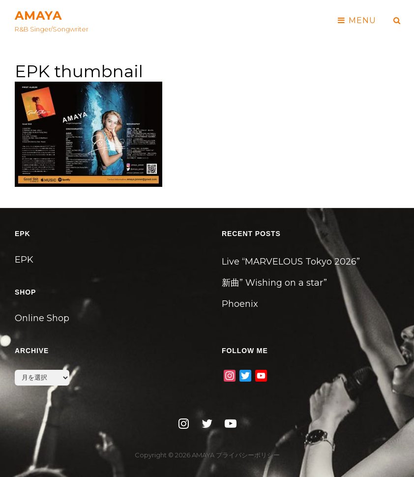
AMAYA (38, 15)
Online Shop (42, 318)
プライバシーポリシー (248, 455)
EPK (24, 259)
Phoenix (240, 303)
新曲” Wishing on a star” (274, 282)
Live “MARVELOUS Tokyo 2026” (291, 261)
